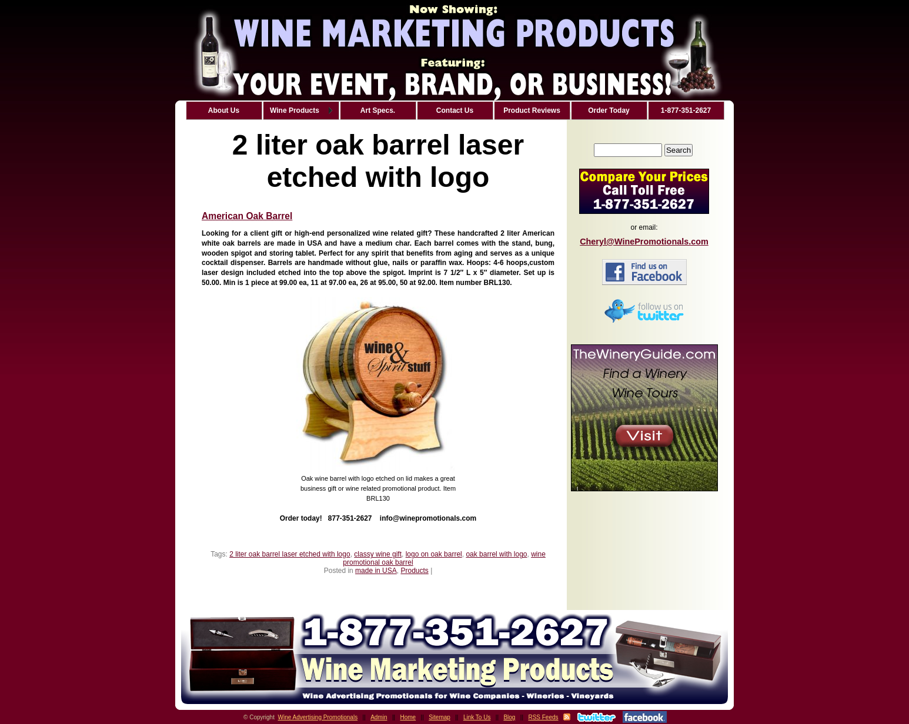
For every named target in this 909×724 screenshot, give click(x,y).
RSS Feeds (543, 717)
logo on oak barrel (434, 554)
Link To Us (477, 717)
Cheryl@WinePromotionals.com (644, 241)
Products (414, 571)
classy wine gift (378, 554)
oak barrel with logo (496, 554)
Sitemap (439, 717)
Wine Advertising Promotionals (318, 717)
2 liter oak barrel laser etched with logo (289, 554)
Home (408, 717)
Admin (378, 717)
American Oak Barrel (247, 216)
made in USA (376, 571)
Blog (509, 717)
